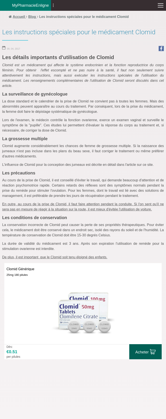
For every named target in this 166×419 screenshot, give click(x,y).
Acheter (142, 352)
